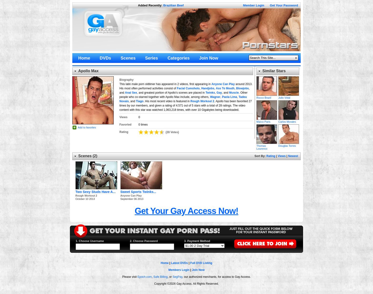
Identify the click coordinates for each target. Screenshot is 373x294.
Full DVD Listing (201, 263)
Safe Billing (160, 277)
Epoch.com (144, 277)
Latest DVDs (179, 263)
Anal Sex (131, 92)
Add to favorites (87, 127)
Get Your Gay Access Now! (186, 211)
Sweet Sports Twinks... (138, 192)
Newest (293, 156)
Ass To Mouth (225, 88)
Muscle (234, 92)
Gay (219, 92)
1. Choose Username (90, 241)
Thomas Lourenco (266, 134)
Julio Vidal (288, 86)
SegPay (177, 277)
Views (282, 156)
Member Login (253, 5)
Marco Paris (266, 110)
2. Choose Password (144, 241)
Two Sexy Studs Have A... (95, 192)
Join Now (198, 270)
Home (165, 263)
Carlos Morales (288, 110)
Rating (270, 156)
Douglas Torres (288, 134)
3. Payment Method (197, 241)
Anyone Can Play (223, 84)
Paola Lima (229, 97)
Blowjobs (242, 88)
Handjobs (207, 88)
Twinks (210, 92)
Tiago (139, 101)
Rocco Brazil (266, 86)
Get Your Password (284, 5)
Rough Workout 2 (202, 101)
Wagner (215, 97)
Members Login (179, 270)
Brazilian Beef (173, 5)
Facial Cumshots (188, 88)
